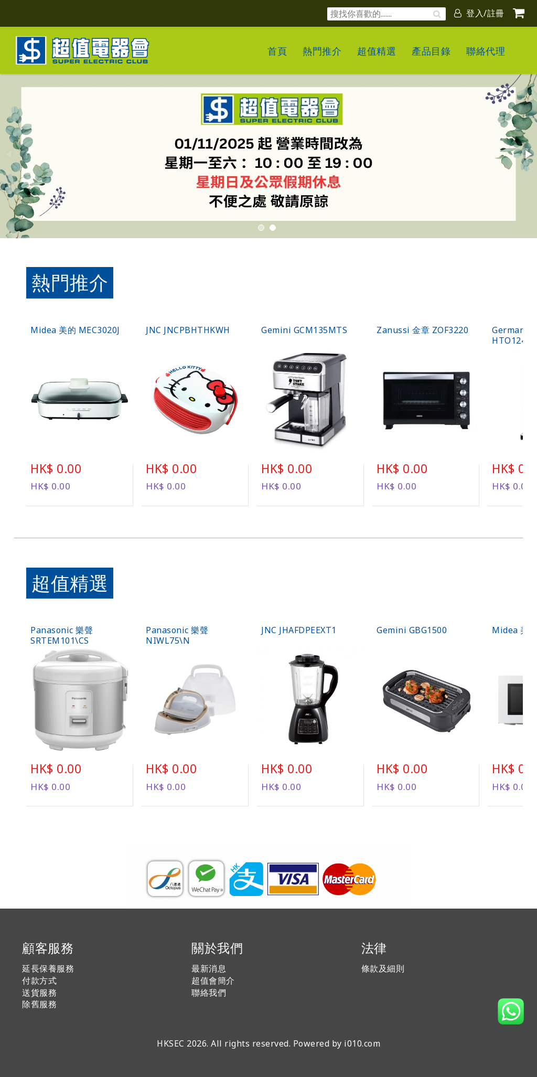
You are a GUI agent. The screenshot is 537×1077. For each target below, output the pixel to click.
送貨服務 (39, 992)
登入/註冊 (479, 13)
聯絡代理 (485, 51)
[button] (527, 154)
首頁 (277, 51)
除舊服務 (39, 1004)
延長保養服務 (48, 968)
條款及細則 (383, 968)
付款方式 (39, 980)
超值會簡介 (213, 980)
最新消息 (208, 968)
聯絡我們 (208, 992)
